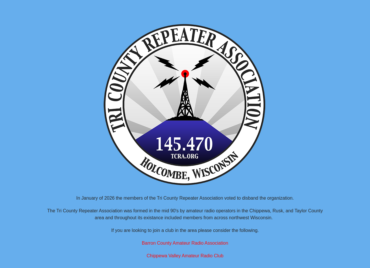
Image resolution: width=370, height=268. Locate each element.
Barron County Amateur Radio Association (185, 243)
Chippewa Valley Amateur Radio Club (185, 255)
